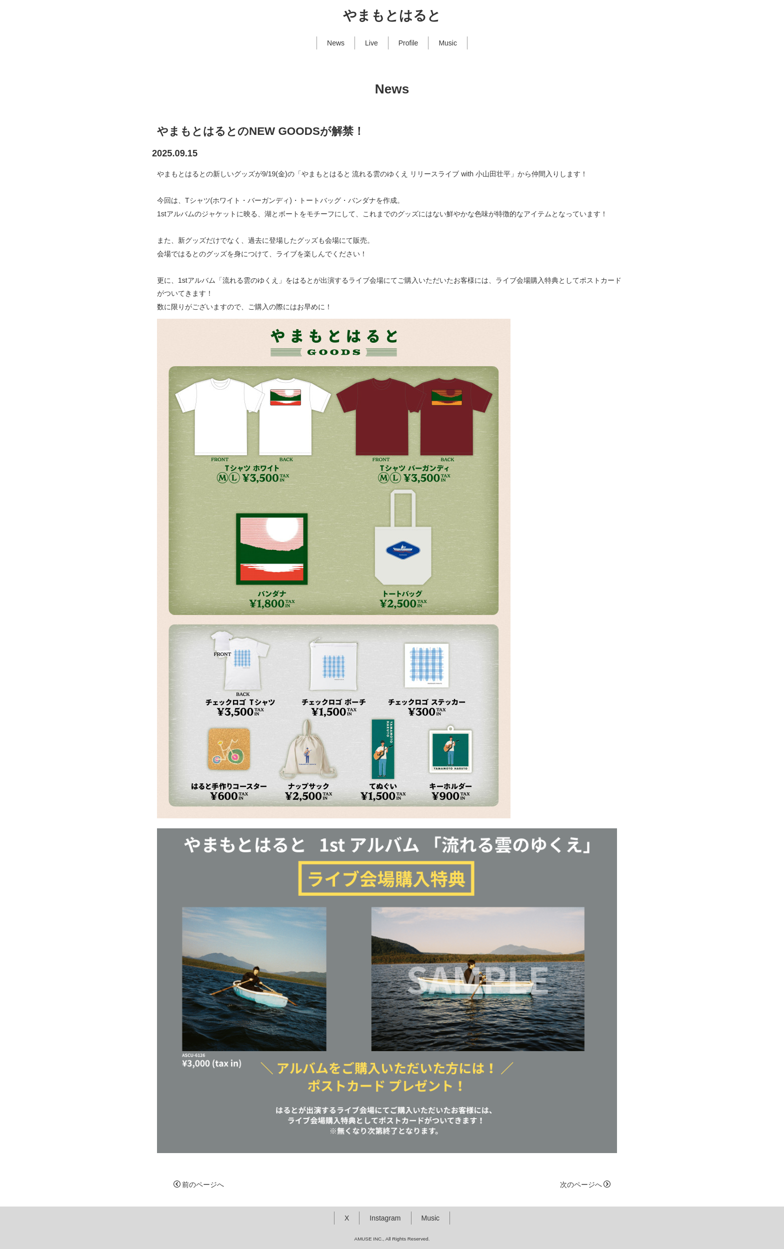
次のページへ (585, 1185)
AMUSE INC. (368, 1239)
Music (447, 43)
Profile (408, 43)
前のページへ (199, 1185)
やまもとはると (392, 15)
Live (371, 43)
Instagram (385, 1218)
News (335, 43)
